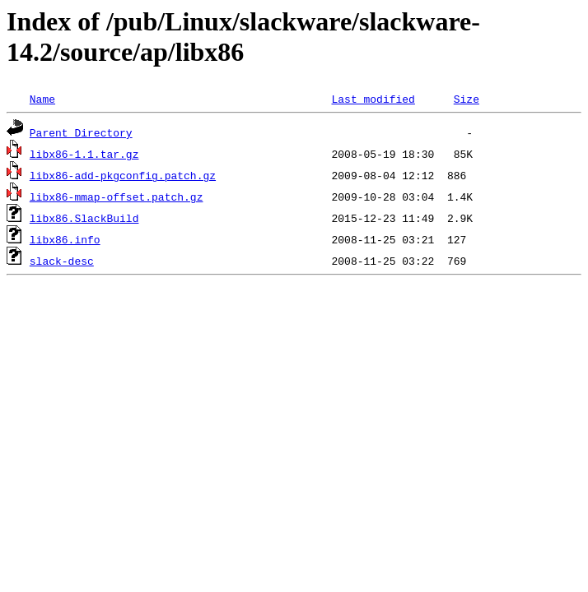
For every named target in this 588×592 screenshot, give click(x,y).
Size (466, 98)
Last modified (372, 98)
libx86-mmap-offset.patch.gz (116, 196)
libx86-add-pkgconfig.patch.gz (123, 175)
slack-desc (62, 260)
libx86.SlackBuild (84, 217)
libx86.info (65, 239)
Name (42, 98)
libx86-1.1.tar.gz (84, 153)
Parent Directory (81, 132)
